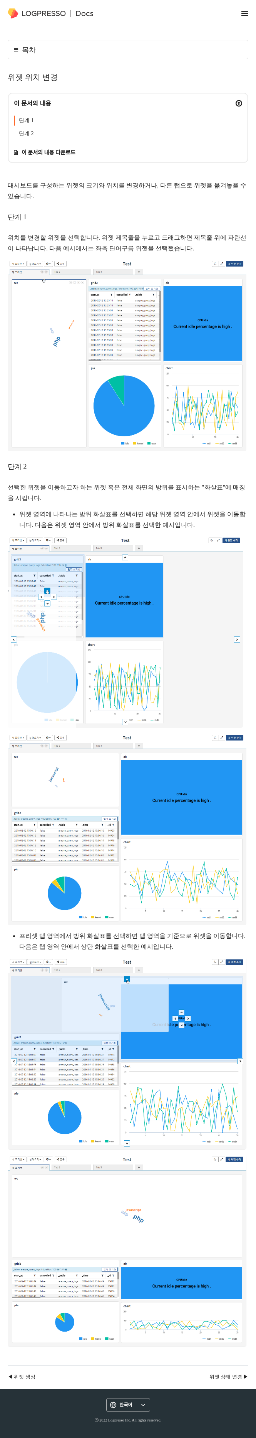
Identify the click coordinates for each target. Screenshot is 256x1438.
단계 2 (26, 133)
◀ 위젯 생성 (21, 1376)
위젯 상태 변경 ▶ (228, 1376)
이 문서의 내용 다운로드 (48, 152)
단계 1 (26, 120)
